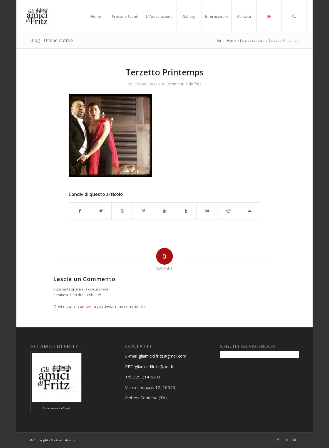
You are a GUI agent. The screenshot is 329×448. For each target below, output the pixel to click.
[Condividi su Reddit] (228, 211)
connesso (87, 306)
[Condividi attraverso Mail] (249, 211)
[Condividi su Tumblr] (185, 211)
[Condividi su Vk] (207, 211)
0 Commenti (173, 84)
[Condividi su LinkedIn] (164, 211)
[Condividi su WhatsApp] (122, 211)
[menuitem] (95, 16)
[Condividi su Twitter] (100, 211)
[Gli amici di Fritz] (39, 16)
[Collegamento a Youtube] (294, 439)
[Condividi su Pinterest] (143, 211)
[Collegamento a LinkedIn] (286, 439)
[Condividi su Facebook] (79, 211)
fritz (197, 84)
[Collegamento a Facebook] (278, 439)
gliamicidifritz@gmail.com (162, 356)
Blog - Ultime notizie (51, 40)
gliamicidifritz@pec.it (154, 366)
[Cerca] (293, 16)
